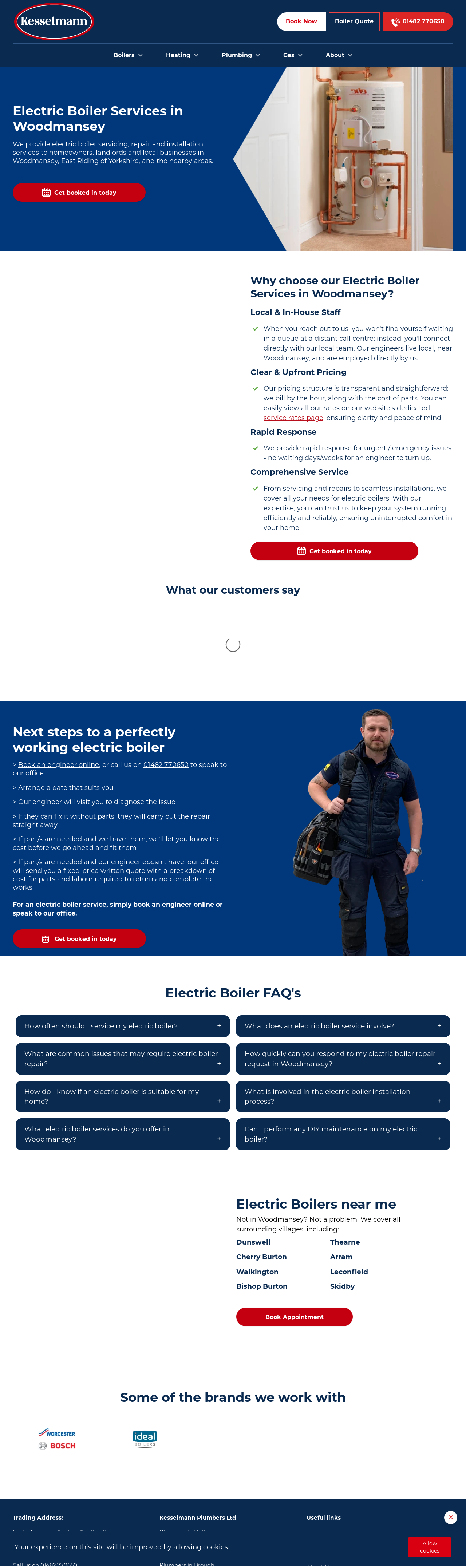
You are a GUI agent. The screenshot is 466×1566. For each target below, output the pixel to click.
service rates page (293, 418)
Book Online (323, 1449)
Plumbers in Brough (186, 1481)
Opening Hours (327, 1493)
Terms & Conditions (333, 1504)
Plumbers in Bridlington (192, 1470)
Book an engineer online (58, 680)
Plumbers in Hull (182, 1447)
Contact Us (321, 1460)
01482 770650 (166, 680)
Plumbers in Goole (184, 1503)
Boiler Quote (354, 21)
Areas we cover (327, 1471)
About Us (319, 1482)
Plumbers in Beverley (188, 1458)
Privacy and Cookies (334, 1515)
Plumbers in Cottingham (193, 1491)
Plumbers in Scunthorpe (192, 1514)
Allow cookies (429, 1547)
